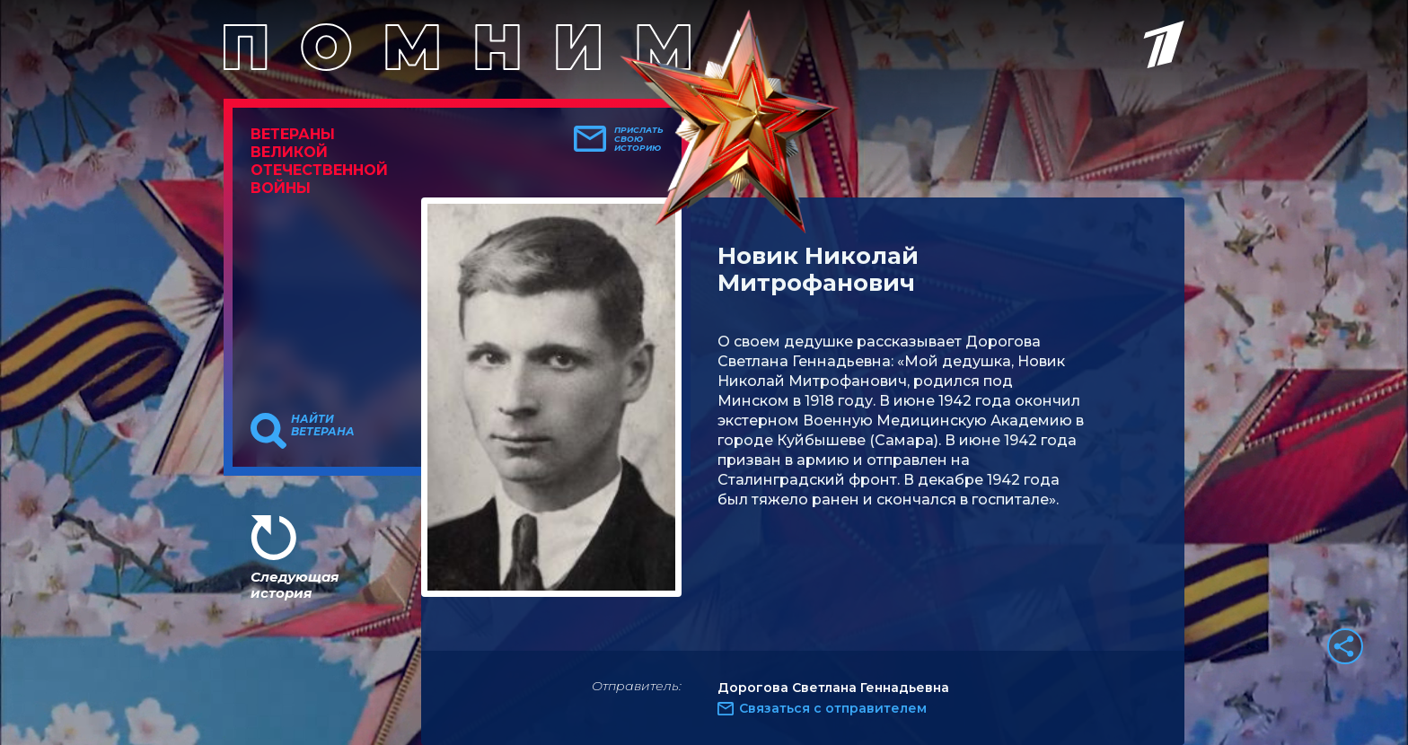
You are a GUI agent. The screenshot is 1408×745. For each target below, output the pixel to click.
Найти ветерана (323, 425)
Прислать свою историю (639, 139)
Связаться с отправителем (833, 708)
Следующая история (295, 584)
